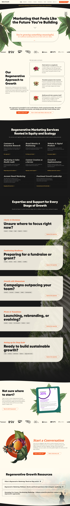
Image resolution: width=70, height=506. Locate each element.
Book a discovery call (54, 453)
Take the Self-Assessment (10, 409)
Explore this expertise (52, 234)
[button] (25, 1)
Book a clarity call (22, 112)
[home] (5, 2)
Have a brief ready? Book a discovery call (41, 112)
